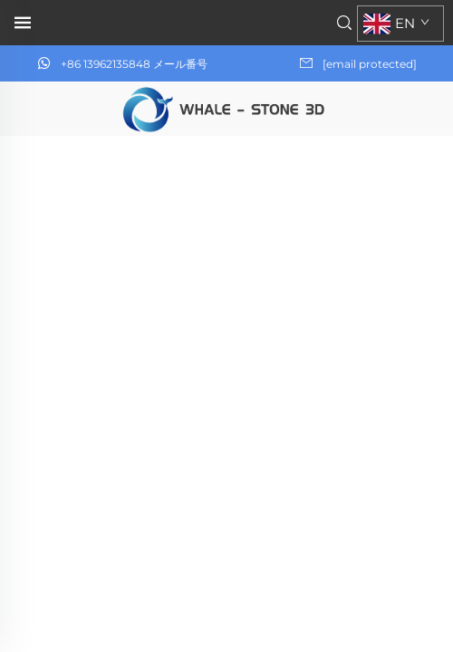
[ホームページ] (226, 107)
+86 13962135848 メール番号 (134, 64)
